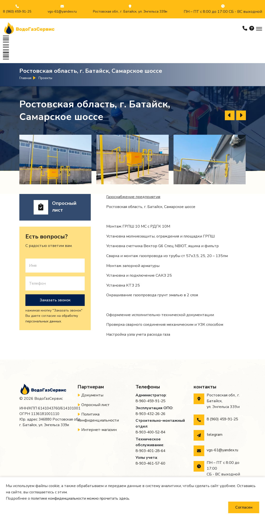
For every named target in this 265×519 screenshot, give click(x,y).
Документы (92, 377)
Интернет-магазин (99, 412)
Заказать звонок (55, 282)
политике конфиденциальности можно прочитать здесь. (84, 498)
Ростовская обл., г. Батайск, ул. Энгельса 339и (130, 11)
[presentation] (230, 98)
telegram (214, 417)
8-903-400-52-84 (152, 414)
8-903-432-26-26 (152, 396)
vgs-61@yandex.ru (62, 11)
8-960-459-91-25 (152, 383)
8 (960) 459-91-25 (17, 11)
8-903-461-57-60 (152, 445)
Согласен (243, 507)
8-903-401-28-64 (152, 433)
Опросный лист (95, 387)
